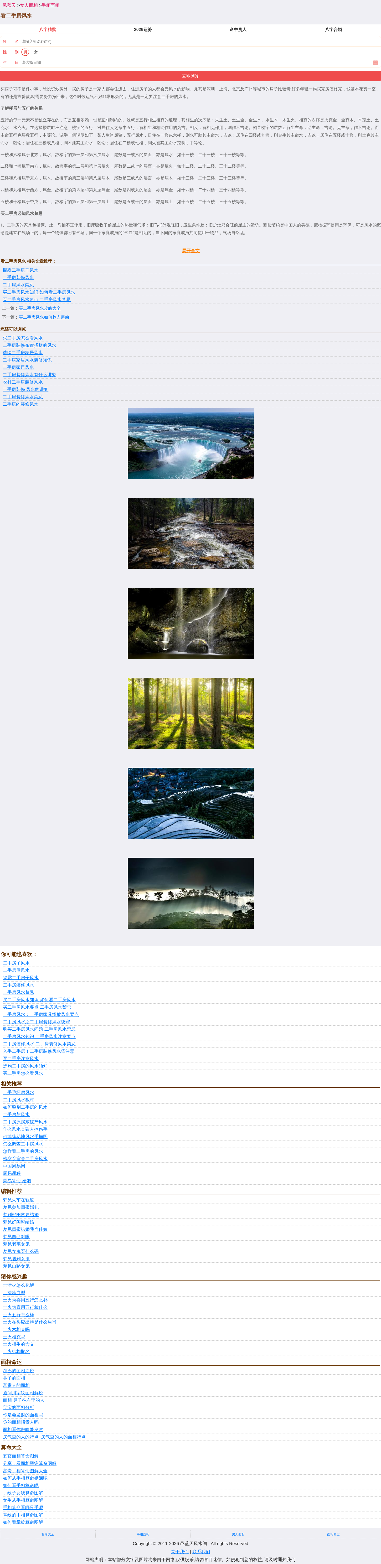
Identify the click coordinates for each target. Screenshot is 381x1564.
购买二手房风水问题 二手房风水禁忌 (39, 1029)
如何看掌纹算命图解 (23, 1522)
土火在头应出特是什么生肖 (29, 1322)
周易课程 (12, 1173)
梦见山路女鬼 (16, 1266)
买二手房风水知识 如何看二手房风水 (39, 292)
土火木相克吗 (16, 1329)
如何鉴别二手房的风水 (25, 1107)
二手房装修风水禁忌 (23, 396)
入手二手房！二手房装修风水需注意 (38, 1051)
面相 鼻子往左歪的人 (23, 1400)
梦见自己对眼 (16, 1236)
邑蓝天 (9, 5)
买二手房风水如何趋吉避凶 (44, 317)
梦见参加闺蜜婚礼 (21, 1207)
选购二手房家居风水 (23, 352)
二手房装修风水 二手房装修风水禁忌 (39, 1043)
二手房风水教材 (18, 1099)
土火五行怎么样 (18, 1314)
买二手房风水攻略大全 (40, 308)
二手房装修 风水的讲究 (25, 389)
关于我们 (180, 1551)
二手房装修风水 (18, 277)
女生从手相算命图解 (23, 1500)
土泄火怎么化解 (18, 1285)
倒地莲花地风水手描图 (25, 1136)
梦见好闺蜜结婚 (18, 1222)
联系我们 (201, 1551)
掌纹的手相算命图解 (23, 1515)
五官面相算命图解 (21, 1456)
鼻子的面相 (14, 1378)
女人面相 (29, 5)
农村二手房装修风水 (23, 382)
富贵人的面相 (16, 1385)
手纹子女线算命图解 (23, 1492)
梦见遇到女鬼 (16, 1258)
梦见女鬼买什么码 (21, 1251)
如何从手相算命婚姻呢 (25, 1478)
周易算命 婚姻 (17, 1180)
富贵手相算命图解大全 (25, 1470)
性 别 (11, 52)
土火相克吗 (14, 1336)
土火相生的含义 (18, 1344)
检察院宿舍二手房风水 (25, 1158)
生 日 (11, 62)
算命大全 (48, 1534)
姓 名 (11, 41)
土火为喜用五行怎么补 (25, 1300)
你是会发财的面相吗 (23, 1414)
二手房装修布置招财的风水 (29, 345)
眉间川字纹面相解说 (23, 1392)
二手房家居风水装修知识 (27, 360)
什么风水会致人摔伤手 (25, 1129)
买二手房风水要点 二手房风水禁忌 (37, 299)
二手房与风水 (16, 1114)
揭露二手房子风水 (20, 270)
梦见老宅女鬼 (16, 1244)
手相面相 (50, 5)
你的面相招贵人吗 (21, 1422)
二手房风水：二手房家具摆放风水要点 (41, 1014)
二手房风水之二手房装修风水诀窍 (36, 1021)
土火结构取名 (16, 1351)
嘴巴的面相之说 (18, 1370)
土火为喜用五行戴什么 (25, 1307)
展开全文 (191, 250)
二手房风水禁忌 (18, 284)
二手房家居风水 (18, 367)
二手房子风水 (16, 963)
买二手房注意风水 (21, 1058)
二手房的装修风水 (20, 404)
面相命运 (333, 1534)
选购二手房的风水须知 (25, 1066)
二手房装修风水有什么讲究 (29, 374)
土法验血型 (14, 1292)
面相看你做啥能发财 (23, 1429)
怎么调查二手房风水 (23, 1144)
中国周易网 (14, 1166)
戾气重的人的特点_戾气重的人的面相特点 (44, 1436)
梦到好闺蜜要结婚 (21, 1214)
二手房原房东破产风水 (25, 1121)
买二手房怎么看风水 (23, 337)
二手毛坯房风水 (18, 1092)
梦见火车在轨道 (18, 1199)
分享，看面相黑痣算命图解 (29, 1463)
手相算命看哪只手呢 (23, 1507)
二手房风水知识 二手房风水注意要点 (39, 1036)
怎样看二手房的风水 (23, 1151)
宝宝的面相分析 (18, 1407)
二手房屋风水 (16, 970)
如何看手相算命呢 (21, 1485)
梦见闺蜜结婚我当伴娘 (25, 1229)
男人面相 (238, 1534)
